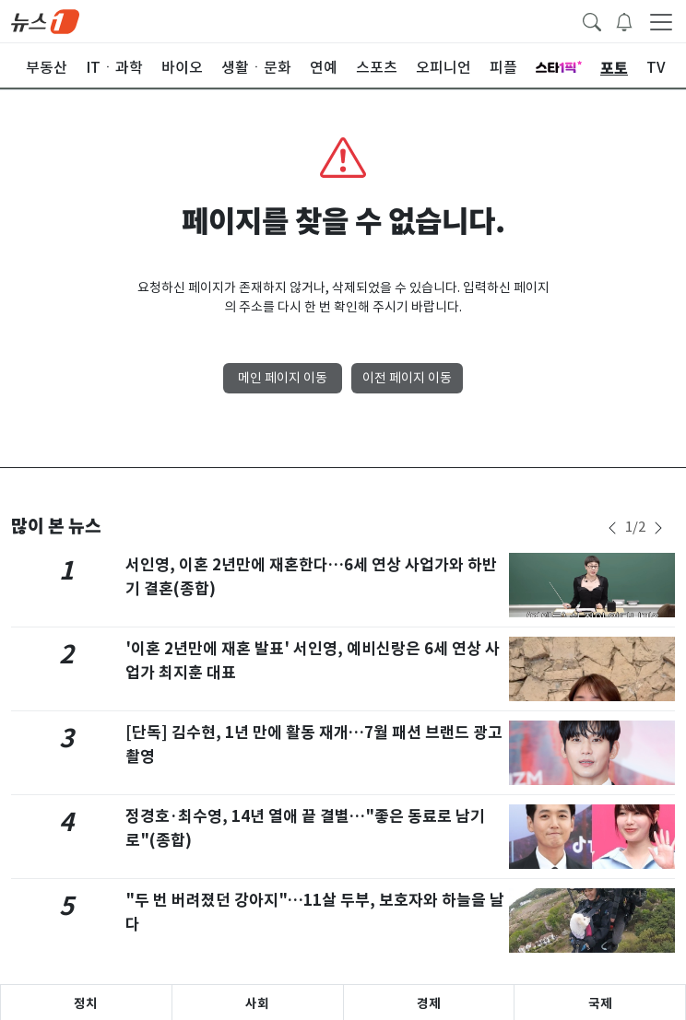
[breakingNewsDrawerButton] (624, 20)
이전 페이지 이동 (407, 377)
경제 (429, 1003)
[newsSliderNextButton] (658, 528)
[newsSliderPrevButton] (612, 528)
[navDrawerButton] (661, 21)
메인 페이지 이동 (282, 377)
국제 (600, 1003)
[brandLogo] (45, 20)
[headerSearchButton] (592, 20)
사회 (257, 1003)
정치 (86, 1003)
